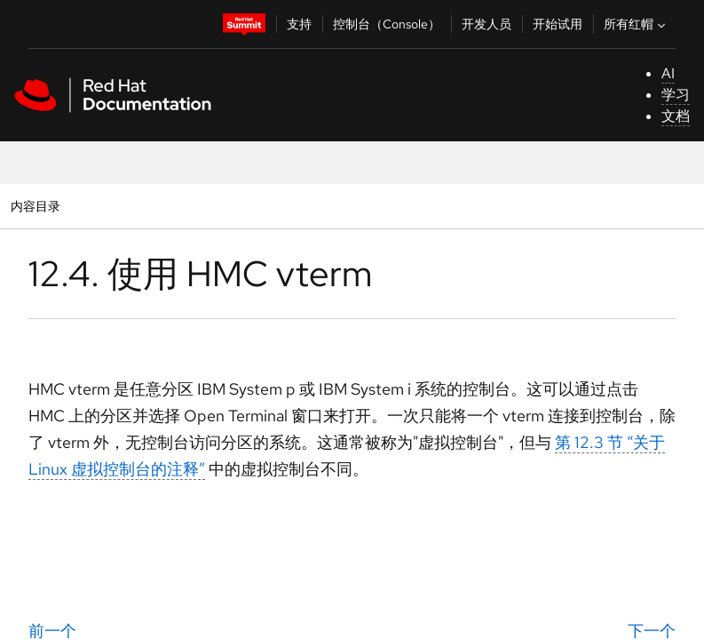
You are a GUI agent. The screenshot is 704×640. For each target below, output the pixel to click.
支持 (299, 24)
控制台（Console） (386, 24)
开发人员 (486, 24)
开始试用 (557, 24)
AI (668, 73)
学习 (675, 94)
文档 (675, 116)
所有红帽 (636, 24)
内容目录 (35, 205)
